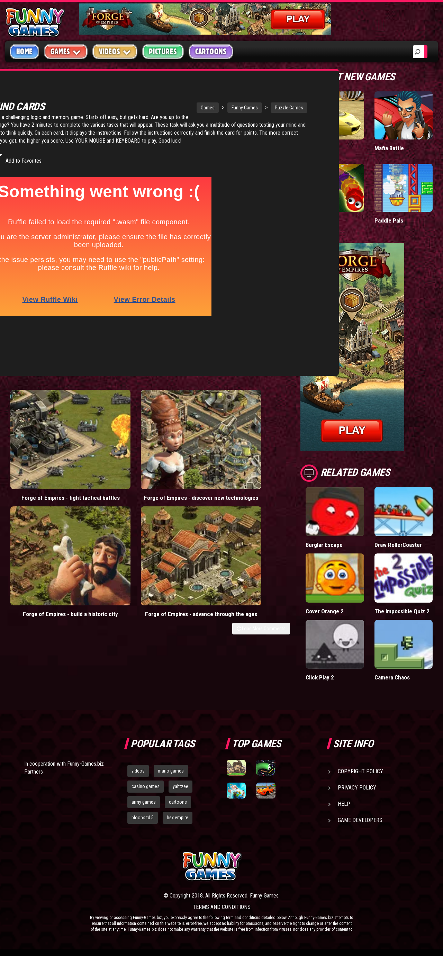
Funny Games (196, 107)
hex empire (177, 817)
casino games (146, 786)
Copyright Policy (360, 771)
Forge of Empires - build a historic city (183, 425)
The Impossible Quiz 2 (402, 610)
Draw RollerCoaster (398, 544)
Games (159, 107)
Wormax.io (319, 220)
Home (24, 51)
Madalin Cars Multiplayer (321, 151)
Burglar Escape (324, 544)
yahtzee (180, 786)
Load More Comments (261, 449)
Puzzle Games (240, 107)
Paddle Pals (389, 220)
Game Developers (360, 820)
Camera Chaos (392, 677)
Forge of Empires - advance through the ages (254, 428)
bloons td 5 (143, 817)
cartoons (178, 802)
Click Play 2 (320, 677)
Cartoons (211, 51)
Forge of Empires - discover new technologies (112, 428)
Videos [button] (115, 51)
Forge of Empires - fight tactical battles (40, 425)
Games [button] (66, 51)
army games (144, 802)
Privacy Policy (357, 787)
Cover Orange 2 (325, 610)
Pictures (163, 51)
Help (344, 804)
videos (138, 771)
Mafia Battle (389, 148)
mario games (171, 771)
